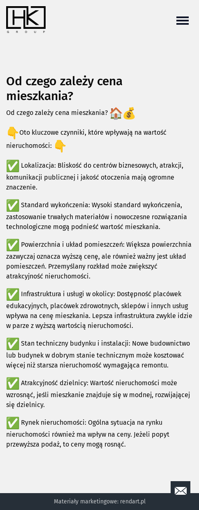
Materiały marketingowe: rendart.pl (100, 501)
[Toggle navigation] (182, 20)
